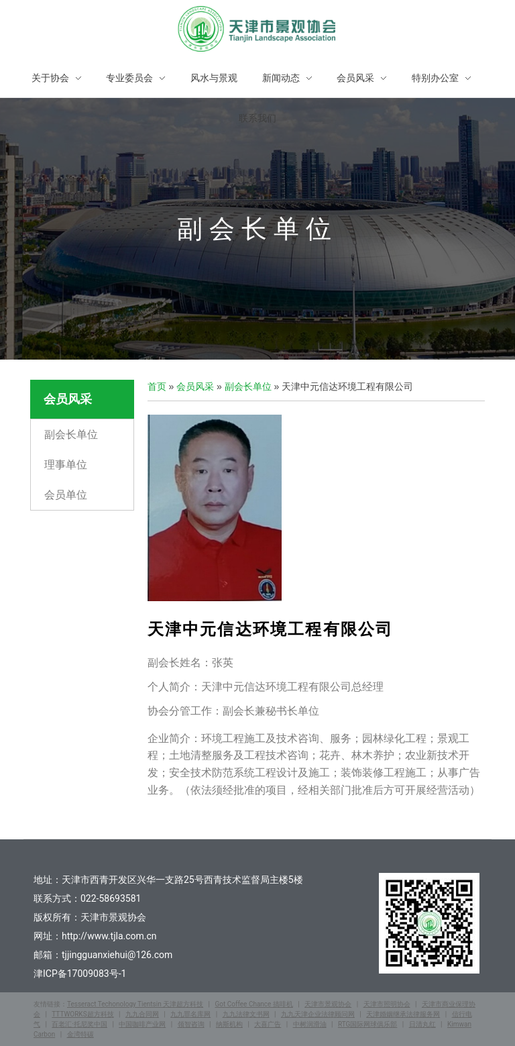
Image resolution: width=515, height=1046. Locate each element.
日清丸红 (422, 1024)
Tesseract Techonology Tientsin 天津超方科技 (135, 1004)
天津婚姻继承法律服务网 (403, 1014)
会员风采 (195, 386)
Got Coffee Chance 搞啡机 (253, 1004)
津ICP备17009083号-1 (80, 973)
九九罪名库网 (190, 1014)
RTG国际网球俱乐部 (367, 1024)
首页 (157, 386)
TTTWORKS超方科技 (82, 1014)
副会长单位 (71, 434)
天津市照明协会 (386, 1004)
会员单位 (65, 496)
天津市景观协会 (327, 1004)
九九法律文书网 (246, 1014)
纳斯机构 (229, 1024)
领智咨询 (191, 1024)
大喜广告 (267, 1024)
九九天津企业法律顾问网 (318, 1014)
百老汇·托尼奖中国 (79, 1024)
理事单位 (65, 465)
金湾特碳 (80, 1034)
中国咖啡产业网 (142, 1024)
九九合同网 (142, 1014)
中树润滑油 (310, 1024)
